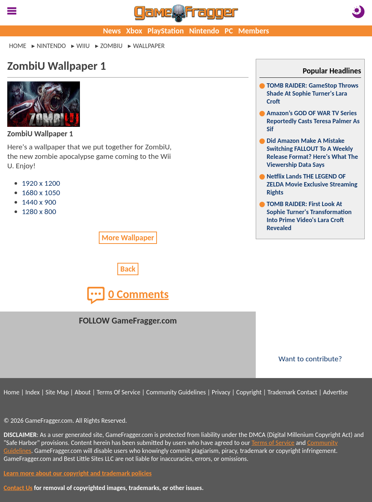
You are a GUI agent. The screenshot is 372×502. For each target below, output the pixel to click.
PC (229, 31)
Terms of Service (273, 443)
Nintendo (204, 31)
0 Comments (128, 295)
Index (32, 392)
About (82, 392)
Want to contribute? (310, 354)
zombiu (111, 46)
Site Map (57, 392)
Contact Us (18, 488)
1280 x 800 (39, 211)
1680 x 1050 (41, 192)
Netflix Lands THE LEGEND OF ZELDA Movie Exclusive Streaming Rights (312, 184)
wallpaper (149, 46)
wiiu (83, 46)
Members (253, 31)
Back (128, 269)
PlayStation (165, 31)
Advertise (335, 392)
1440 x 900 (39, 202)
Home (17, 46)
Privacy (221, 392)
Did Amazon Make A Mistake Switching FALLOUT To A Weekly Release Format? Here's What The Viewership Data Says (312, 153)
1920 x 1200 (41, 183)
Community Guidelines (176, 392)
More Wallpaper (128, 237)
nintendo (51, 46)
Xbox (134, 31)
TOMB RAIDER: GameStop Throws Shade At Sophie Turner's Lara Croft (313, 93)
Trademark (281, 392)
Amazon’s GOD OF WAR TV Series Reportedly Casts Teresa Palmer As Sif (313, 121)
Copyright (249, 392)
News (112, 31)
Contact (307, 392)
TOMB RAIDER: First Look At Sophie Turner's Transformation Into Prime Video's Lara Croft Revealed (309, 216)
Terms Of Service (118, 392)
